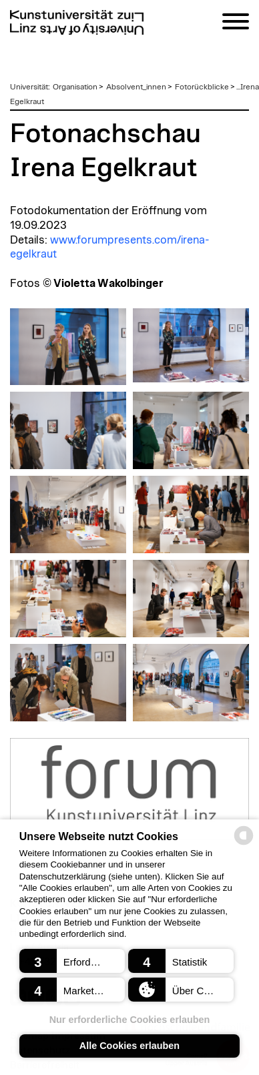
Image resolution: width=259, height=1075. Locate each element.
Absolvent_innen (136, 87)
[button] (72, 961)
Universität (29, 87)
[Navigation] (235, 23)
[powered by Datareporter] (243, 843)
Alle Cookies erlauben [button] (129, 1045)
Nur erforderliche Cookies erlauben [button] (129, 1019)
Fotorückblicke (202, 87)
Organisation (75, 87)
